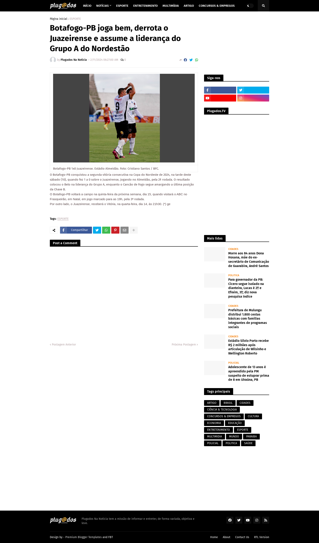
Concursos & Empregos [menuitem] (217, 6)
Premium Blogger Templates (83, 537)
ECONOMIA (214, 423)
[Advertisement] (236, 43)
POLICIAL (212, 443)
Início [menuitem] (87, 6)
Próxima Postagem (184, 344)
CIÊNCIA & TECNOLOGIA (222, 409)
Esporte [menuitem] (122, 6)
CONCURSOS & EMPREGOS (224, 416)
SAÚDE (248, 443)
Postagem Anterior (64, 344)
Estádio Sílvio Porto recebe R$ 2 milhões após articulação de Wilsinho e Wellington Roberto (248, 347)
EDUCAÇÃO (235, 423)
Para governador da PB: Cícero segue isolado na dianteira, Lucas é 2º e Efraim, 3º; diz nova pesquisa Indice (246, 288)
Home (214, 537)
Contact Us (242, 537)
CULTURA (253, 416)
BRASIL (228, 403)
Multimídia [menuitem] (171, 6)
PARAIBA (251, 436)
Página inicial (58, 19)
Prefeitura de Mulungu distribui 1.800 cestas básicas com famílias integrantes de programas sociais (247, 318)
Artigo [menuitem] (189, 6)
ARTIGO (211, 403)
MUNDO (234, 436)
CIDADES (245, 403)
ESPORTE (75, 19)
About (226, 537)
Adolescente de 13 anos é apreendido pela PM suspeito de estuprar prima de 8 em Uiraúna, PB (248, 373)
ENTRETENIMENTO (218, 430)
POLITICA (231, 443)
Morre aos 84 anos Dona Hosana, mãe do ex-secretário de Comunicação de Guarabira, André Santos (248, 259)
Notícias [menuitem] (102, 6)
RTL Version (261, 537)
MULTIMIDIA (214, 436)
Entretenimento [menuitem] (145, 6)
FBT (110, 537)
